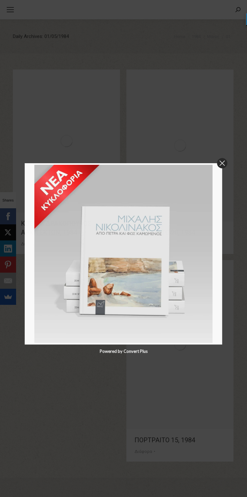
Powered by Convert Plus (123, 493)
